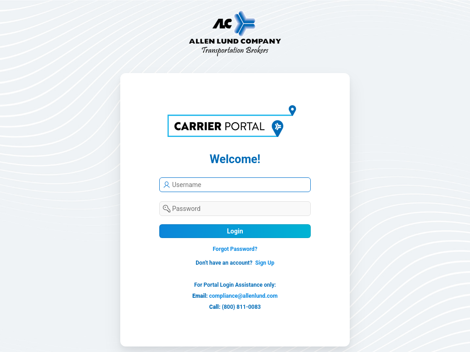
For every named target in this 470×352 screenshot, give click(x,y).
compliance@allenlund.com (243, 296)
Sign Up (264, 263)
